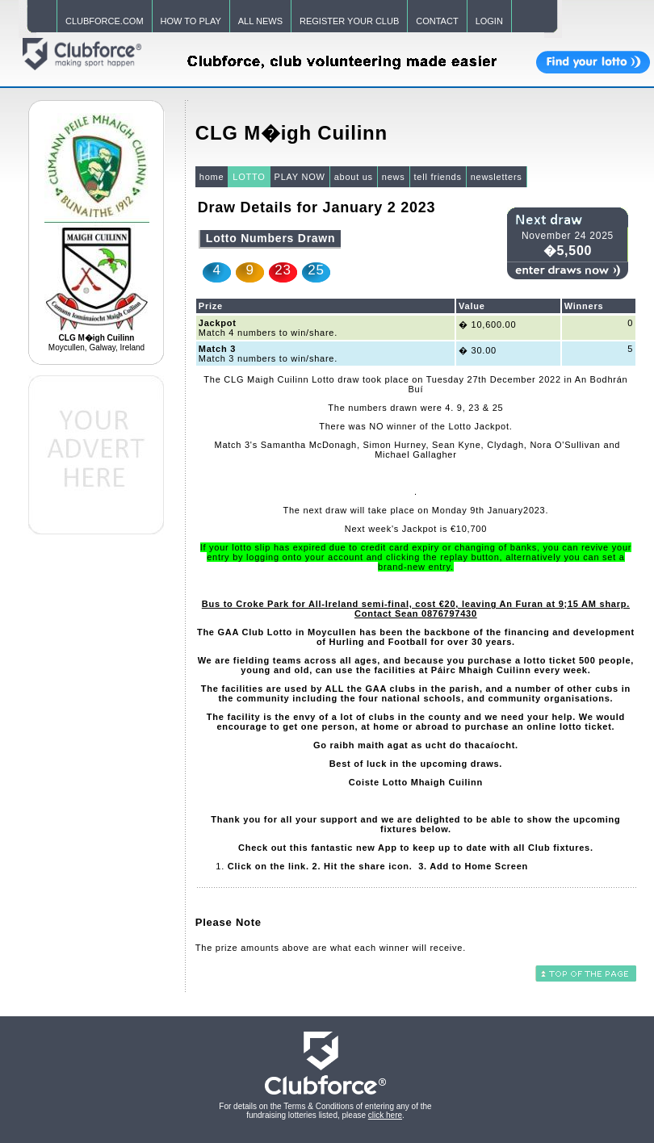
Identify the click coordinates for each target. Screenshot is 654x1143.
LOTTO (249, 177)
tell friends (438, 177)
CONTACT (437, 21)
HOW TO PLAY (191, 21)
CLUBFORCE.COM (104, 21)
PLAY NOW (300, 177)
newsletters (496, 177)
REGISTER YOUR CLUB (349, 21)
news (393, 177)
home (211, 177)
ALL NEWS (260, 21)
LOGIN (489, 21)
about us (353, 177)
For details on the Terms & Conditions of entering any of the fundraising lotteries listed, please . (325, 1111)
